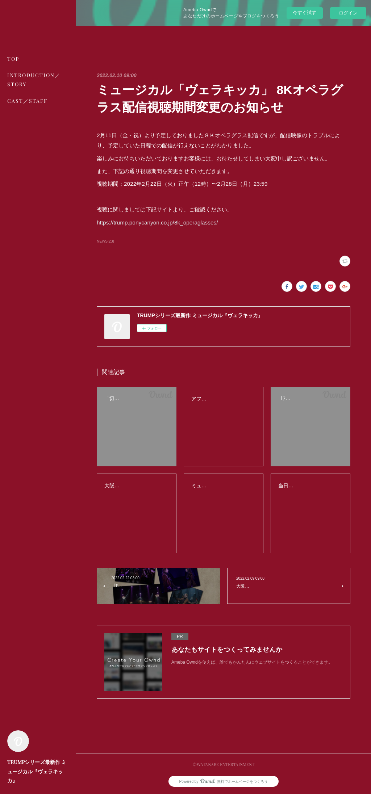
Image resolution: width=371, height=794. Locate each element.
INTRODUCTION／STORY (34, 80)
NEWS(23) (105, 241)
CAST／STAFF (27, 100)
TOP (13, 58)
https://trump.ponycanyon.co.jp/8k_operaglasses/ (157, 222)
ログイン (348, 13)
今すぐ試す (304, 12)
